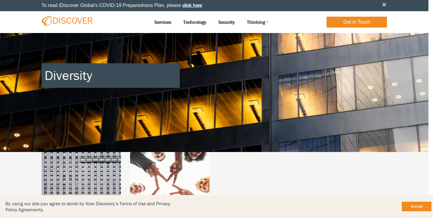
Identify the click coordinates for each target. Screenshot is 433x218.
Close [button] (384, 5)
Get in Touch (357, 22)
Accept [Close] (417, 206)
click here (192, 5)
